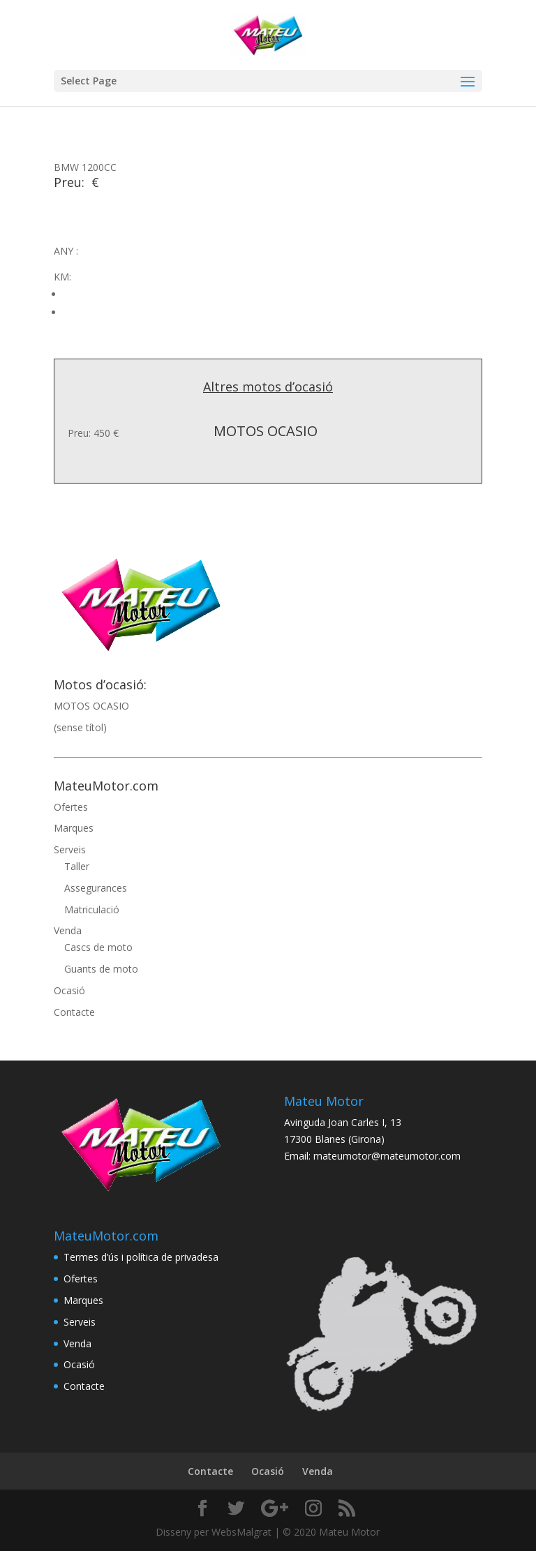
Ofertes (71, 807)
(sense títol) (80, 727)
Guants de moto (101, 968)
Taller (76, 866)
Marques (74, 827)
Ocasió (69, 990)
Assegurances (95, 887)
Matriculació (91, 909)
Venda (68, 930)
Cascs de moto (98, 947)
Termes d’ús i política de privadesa (141, 1257)
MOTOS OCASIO (91, 705)
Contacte (74, 1012)
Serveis (70, 849)
